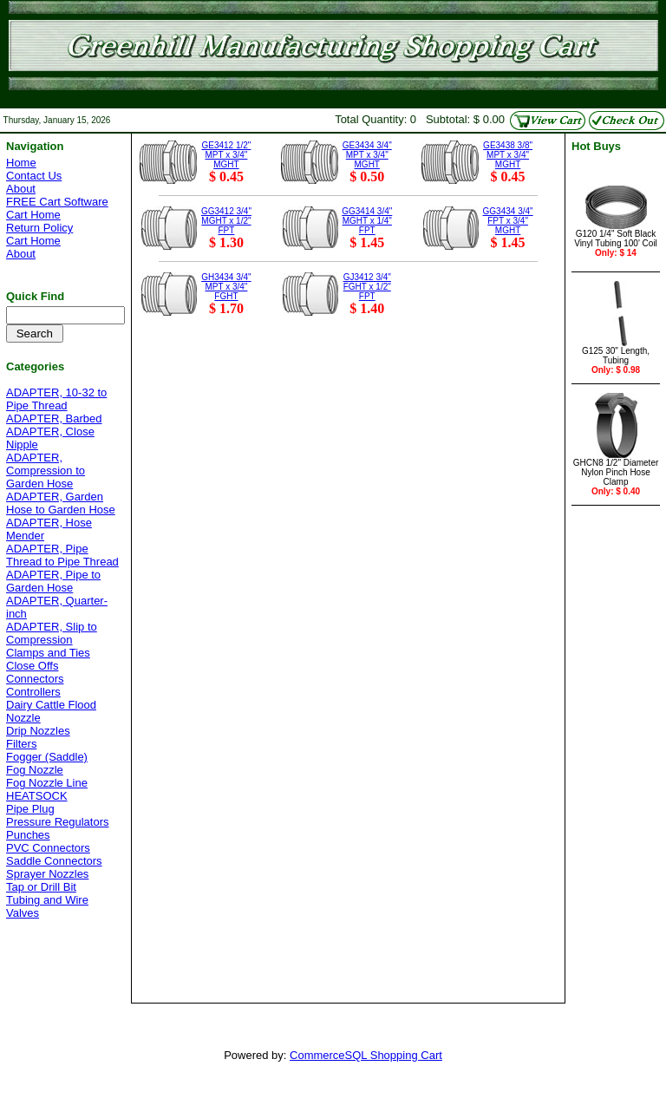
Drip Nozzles (38, 730)
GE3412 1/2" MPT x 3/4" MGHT (226, 155)
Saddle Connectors (54, 860)
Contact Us (34, 175)
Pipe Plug (30, 808)
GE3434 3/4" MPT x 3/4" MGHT (367, 155)
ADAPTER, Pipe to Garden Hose (53, 581)
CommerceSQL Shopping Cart (366, 1055)
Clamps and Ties (48, 652)
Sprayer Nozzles (47, 873)
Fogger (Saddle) (47, 756)
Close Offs (32, 665)
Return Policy (39, 227)
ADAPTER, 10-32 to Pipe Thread (56, 399)
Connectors (34, 678)
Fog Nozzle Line (47, 782)
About (21, 188)
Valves (22, 912)
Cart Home (33, 214)
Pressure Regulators (57, 821)
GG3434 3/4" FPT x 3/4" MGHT (508, 220)
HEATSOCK (37, 795)
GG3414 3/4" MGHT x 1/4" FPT (367, 220)
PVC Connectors (48, 847)
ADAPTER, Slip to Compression (51, 633)
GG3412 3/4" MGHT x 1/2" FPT (226, 220)
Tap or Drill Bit (41, 886)
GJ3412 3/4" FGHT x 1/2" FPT (367, 286)
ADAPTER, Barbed (54, 418)
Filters (21, 743)
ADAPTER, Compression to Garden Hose (45, 470)
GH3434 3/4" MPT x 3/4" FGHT (226, 286)
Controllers (33, 691)
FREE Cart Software (57, 201)
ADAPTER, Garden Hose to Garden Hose (60, 503)
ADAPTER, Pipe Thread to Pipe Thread (62, 555)
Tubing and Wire (47, 899)
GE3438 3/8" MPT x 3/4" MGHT (507, 155)
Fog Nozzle (34, 769)
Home (21, 162)
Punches (28, 834)
